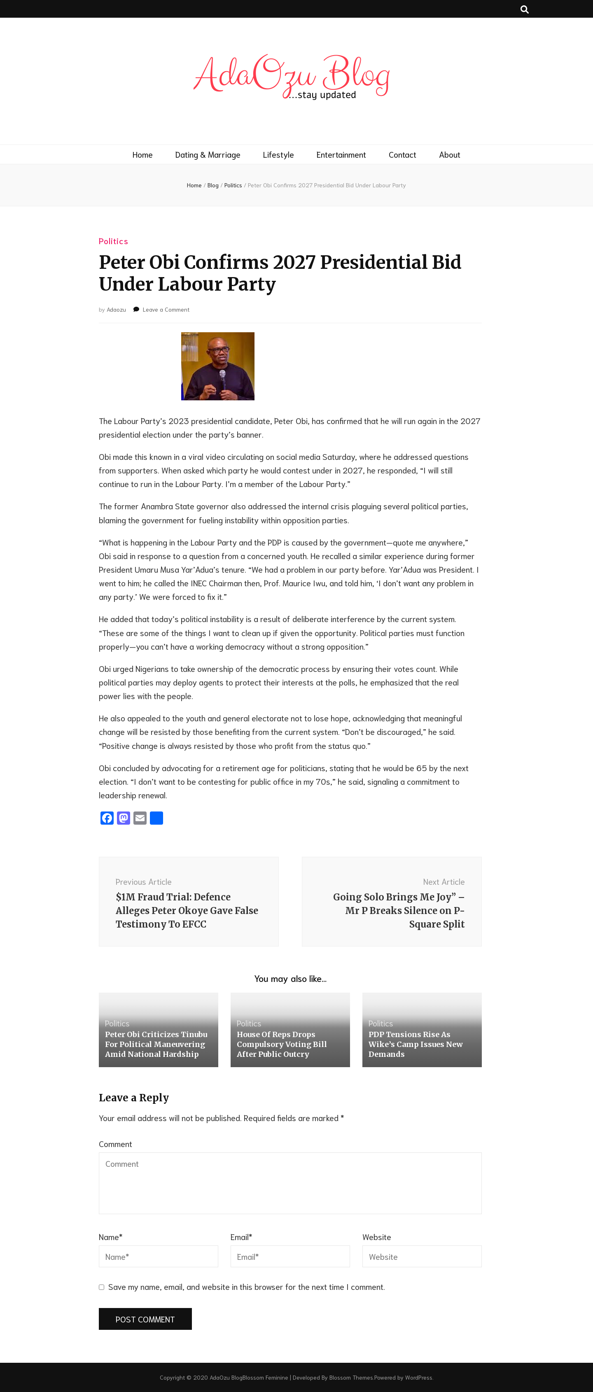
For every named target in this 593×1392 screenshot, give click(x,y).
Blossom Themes (351, 1377)
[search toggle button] (525, 9)
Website (376, 1236)
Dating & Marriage (207, 154)
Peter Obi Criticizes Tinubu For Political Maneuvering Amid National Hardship (156, 1044)
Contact (402, 154)
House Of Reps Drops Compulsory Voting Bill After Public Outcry (282, 1044)
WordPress (418, 1377)
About (449, 154)
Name (111, 1236)
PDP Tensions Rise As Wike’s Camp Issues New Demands (416, 1044)
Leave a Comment (166, 309)
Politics (113, 240)
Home (143, 154)
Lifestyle (278, 154)
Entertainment (341, 154)
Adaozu (116, 309)
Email (241, 1236)
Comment (115, 1143)
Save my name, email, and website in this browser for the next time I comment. (246, 1286)
